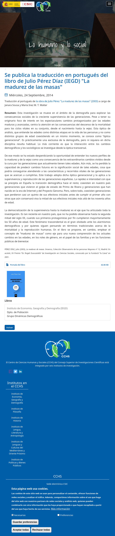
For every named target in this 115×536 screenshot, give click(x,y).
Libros (8, 300)
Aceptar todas (21, 531)
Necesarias (20, 517)
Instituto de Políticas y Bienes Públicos (17, 462)
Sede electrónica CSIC (57, 483)
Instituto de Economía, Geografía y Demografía (17, 398)
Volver (9, 327)
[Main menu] (109, 3)
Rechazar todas (41, 531)
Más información (60, 510)
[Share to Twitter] (15, 372)
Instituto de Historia (17, 419)
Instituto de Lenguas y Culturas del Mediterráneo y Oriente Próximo (17, 447)
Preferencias (66, 517)
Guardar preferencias (25, 524)
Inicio (58, 65)
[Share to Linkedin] (20, 372)
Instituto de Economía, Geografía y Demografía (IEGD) (37, 308)
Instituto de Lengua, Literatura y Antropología (17, 431)
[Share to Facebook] (10, 372)
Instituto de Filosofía (17, 410)
